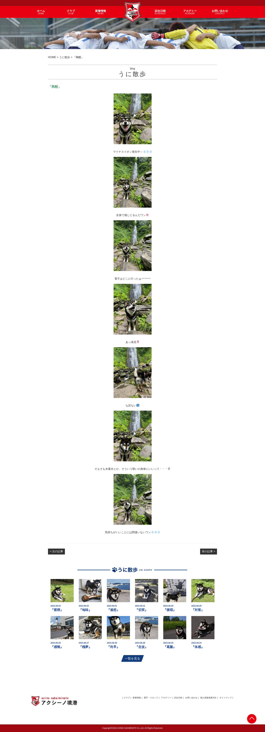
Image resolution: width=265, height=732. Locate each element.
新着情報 (137, 697)
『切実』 (141, 610)
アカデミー (166, 697)
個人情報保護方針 (208, 697)
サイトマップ (226, 697)
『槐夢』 (85, 647)
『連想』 (113, 610)
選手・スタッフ (151, 697)
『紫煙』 (57, 610)
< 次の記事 (56, 551)
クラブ (127, 697)
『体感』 (197, 647)
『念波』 (141, 647)
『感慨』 (57, 647)
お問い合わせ (191, 697)
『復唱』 (169, 610)
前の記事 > (208, 551)
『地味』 (85, 610)
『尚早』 (113, 647)
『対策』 (197, 610)
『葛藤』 (169, 647)
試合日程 (178, 697)
